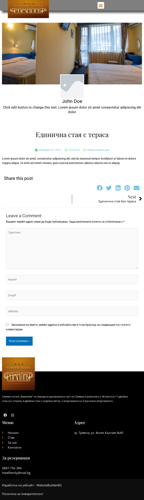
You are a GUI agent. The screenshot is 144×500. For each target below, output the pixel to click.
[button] (101, 5)
